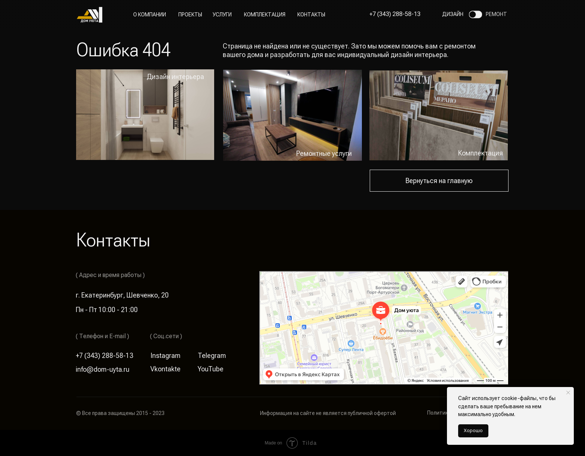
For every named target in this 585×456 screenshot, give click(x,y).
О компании (149, 15)
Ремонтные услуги (324, 153)
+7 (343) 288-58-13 (394, 14)
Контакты (311, 15)
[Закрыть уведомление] (568, 392)
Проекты (190, 15)
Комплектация (264, 15)
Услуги (222, 15)
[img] (292, 115)
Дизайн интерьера (175, 77)
